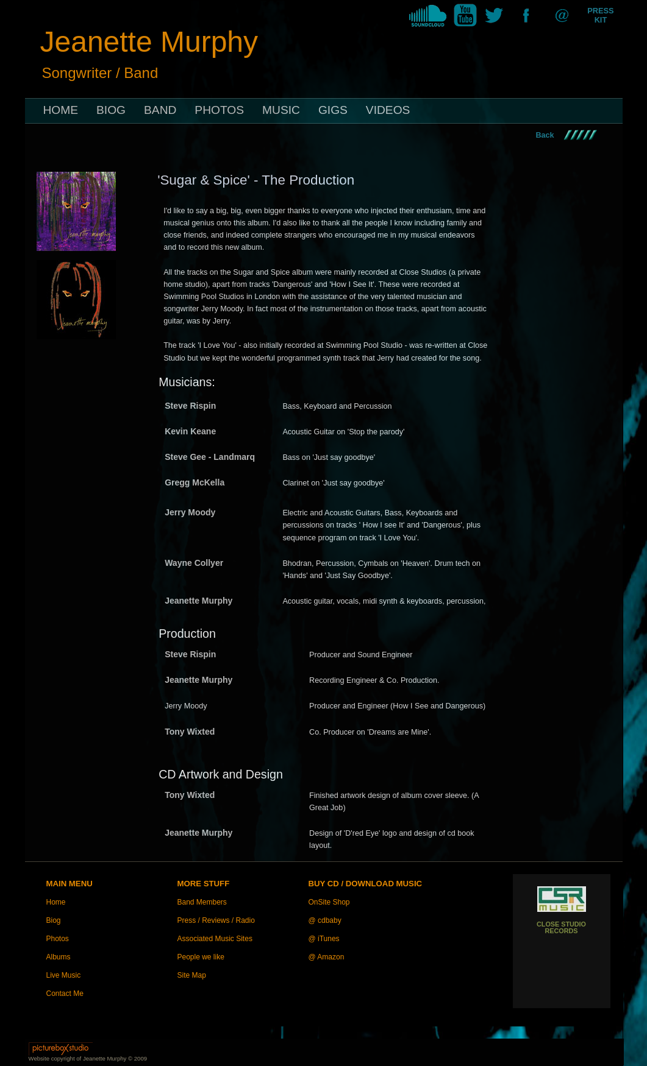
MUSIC (281, 110)
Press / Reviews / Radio (216, 920)
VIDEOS (388, 110)
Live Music (63, 975)
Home (56, 902)
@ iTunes (324, 938)
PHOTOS (219, 110)
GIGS (333, 110)
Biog (53, 920)
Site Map (191, 975)
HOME (61, 110)
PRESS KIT (600, 15)
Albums (58, 957)
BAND (160, 110)
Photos (57, 938)
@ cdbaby (325, 920)
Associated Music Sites (214, 938)
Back (545, 135)
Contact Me (65, 993)
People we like (200, 957)
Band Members (202, 902)
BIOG (111, 110)
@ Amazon (327, 957)
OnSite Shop (329, 902)
